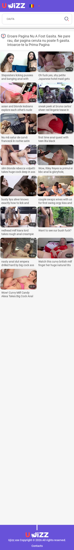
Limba (32, 6)
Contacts (37, 545)
